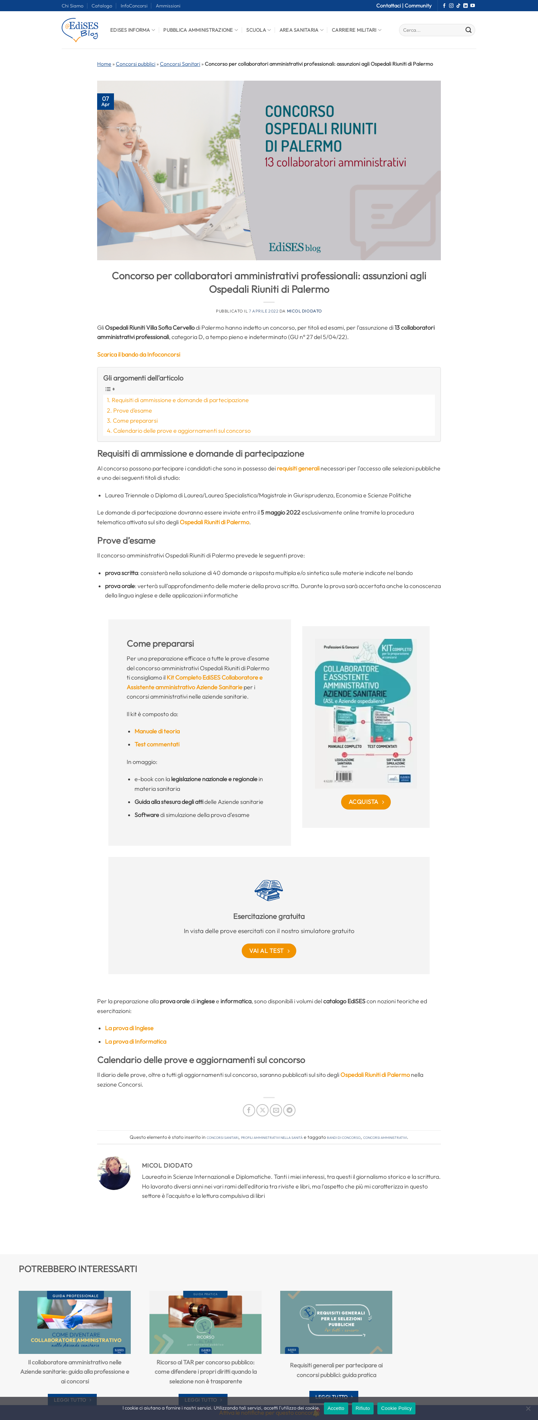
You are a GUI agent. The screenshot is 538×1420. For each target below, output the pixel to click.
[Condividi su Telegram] (289, 1110)
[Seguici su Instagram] (451, 6)
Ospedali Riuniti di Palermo (214, 522)
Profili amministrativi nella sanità (272, 1137)
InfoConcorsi (134, 6)
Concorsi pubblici (135, 63)
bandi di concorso (344, 1137)
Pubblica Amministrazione (200, 30)
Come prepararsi (135, 420)
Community (418, 5)
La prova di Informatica (135, 1041)
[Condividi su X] (262, 1110)
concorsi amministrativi (385, 1137)
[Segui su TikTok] (458, 6)
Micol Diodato (304, 311)
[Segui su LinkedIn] (465, 6)
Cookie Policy (396, 1408)
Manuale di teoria (157, 731)
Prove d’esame (132, 410)
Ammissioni (168, 6)
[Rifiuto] (527, 1411)
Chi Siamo (72, 6)
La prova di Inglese (129, 1028)
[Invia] (468, 30)
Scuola (258, 30)
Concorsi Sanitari (180, 63)
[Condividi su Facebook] (249, 1110)
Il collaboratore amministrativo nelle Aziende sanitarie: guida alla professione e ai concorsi (74, 1371)
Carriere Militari (356, 30)
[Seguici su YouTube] (472, 6)
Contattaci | (390, 5)
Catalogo (102, 6)
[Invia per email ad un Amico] (276, 1110)
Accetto (336, 1408)
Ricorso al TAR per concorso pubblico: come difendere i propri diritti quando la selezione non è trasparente (206, 1371)
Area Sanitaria (301, 30)
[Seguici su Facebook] (444, 6)
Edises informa (132, 30)
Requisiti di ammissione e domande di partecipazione (180, 400)
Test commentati (156, 744)
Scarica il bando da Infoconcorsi (138, 354)
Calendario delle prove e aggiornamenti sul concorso (182, 430)
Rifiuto (363, 1408)
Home (104, 63)
